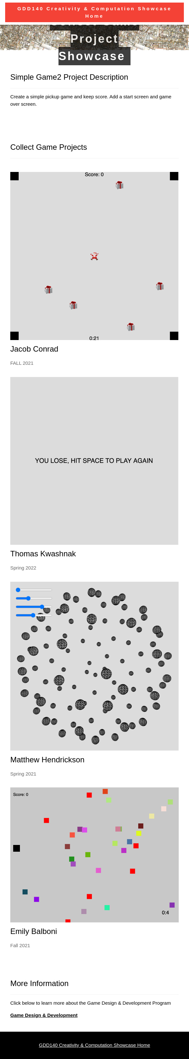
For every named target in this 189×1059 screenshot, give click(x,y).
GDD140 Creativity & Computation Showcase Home (94, 1045)
